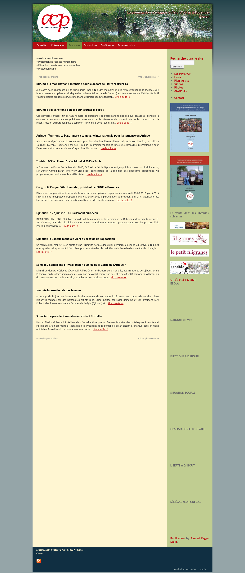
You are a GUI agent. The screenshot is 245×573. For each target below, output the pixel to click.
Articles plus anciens (47, 76)
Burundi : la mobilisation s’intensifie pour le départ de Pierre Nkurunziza (82, 84)
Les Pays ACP (182, 73)
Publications (90, 45)
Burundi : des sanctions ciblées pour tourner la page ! (70, 109)
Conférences (107, 45)
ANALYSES (180, 91)
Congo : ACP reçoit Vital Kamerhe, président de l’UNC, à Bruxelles (77, 187)
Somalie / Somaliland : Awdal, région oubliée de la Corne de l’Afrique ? (81, 264)
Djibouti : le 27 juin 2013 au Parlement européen (67, 213)
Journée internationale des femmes (58, 290)
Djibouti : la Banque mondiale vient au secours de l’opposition (75, 239)
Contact (179, 98)
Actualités (42, 45)
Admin (203, 569)
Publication (177, 538)
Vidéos (178, 84)
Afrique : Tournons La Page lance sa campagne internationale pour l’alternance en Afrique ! (93, 135)
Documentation (126, 45)
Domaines (74, 45)
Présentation (58, 45)
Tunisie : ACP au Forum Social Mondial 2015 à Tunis (68, 161)
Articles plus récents (148, 76)
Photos (178, 87)
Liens (177, 77)
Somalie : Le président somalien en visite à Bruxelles (69, 316)
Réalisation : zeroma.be (185, 569)
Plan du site (181, 80)
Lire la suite (122, 96)
